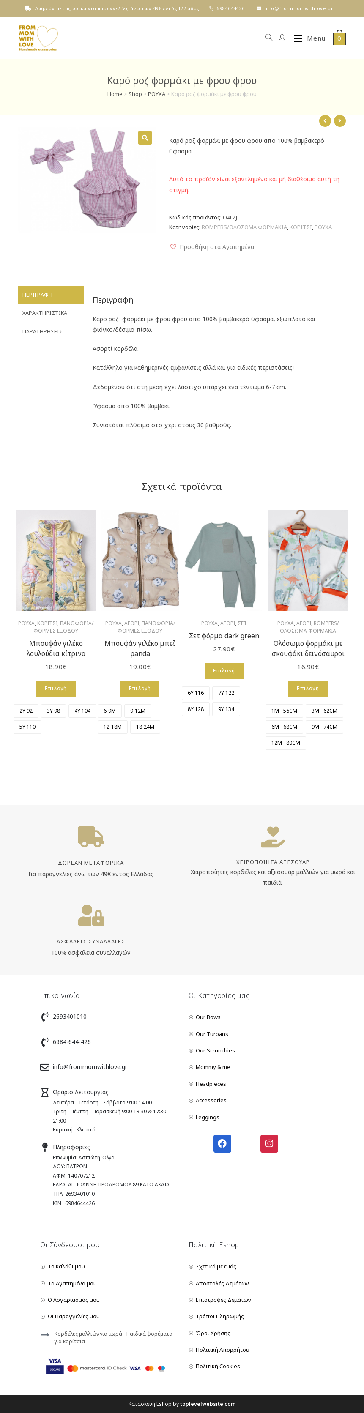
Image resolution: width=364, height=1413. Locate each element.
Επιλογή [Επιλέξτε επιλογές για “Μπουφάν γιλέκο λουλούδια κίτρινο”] (56, 688)
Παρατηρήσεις (42, 329)
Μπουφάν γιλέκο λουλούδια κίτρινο (56, 648)
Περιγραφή (37, 294)
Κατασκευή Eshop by (182, 1404)
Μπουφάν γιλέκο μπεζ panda (140, 648)
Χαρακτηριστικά (44, 311)
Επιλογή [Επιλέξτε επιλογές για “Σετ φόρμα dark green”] (224, 670)
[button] (211, 246)
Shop (135, 94)
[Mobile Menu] (306, 38)
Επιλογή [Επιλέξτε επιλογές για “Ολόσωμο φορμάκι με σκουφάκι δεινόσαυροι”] (308, 688)
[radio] (26, 711)
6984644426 (230, 8)
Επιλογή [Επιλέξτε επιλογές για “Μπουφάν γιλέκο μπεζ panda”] (140, 688)
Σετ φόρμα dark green (224, 635)
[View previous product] (325, 121)
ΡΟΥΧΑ (156, 94)
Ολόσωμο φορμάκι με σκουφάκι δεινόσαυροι (308, 648)
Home (115, 94)
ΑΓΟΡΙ (131, 623)
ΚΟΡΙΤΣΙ (301, 227)
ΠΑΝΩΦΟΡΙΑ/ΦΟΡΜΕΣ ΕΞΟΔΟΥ (63, 627)
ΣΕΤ (242, 623)
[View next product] (340, 121)
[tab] (51, 295)
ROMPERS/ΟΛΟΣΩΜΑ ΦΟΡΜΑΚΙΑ (244, 227)
